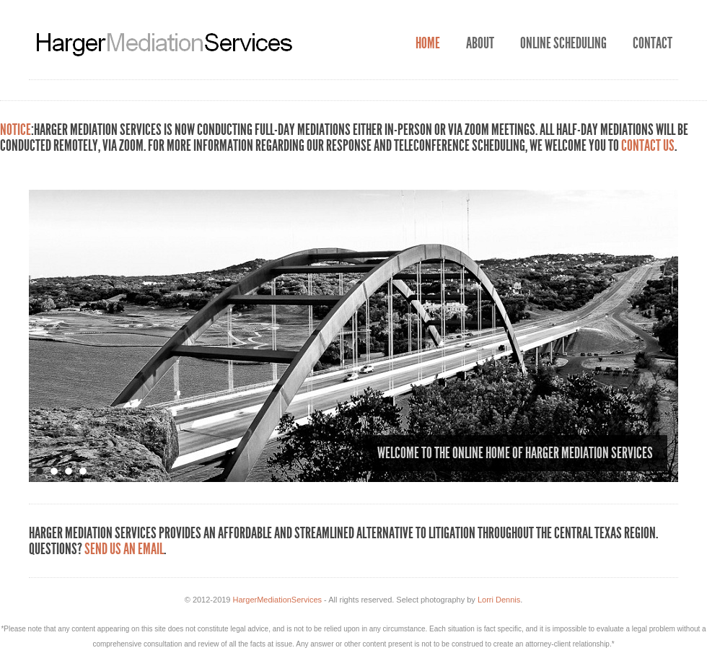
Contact (652, 43)
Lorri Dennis (499, 599)
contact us (648, 145)
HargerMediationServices (277, 599)
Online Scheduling (563, 43)
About (480, 43)
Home (428, 43)
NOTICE (15, 130)
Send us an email (124, 549)
